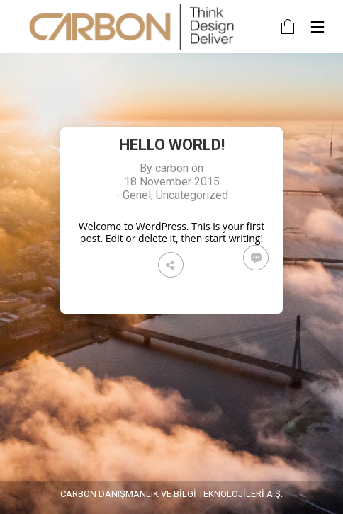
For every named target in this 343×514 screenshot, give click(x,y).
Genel (137, 195)
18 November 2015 (172, 181)
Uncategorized (192, 195)
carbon (172, 168)
